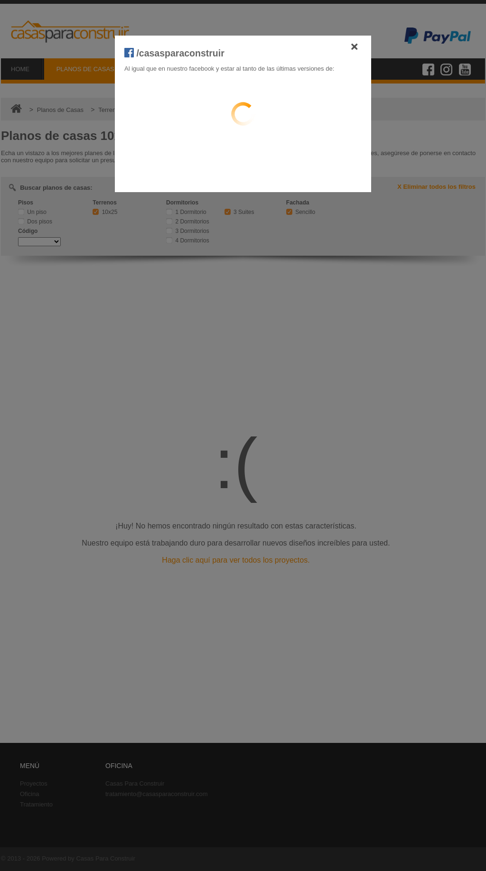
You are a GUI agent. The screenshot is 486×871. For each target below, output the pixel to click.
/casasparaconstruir (174, 53)
